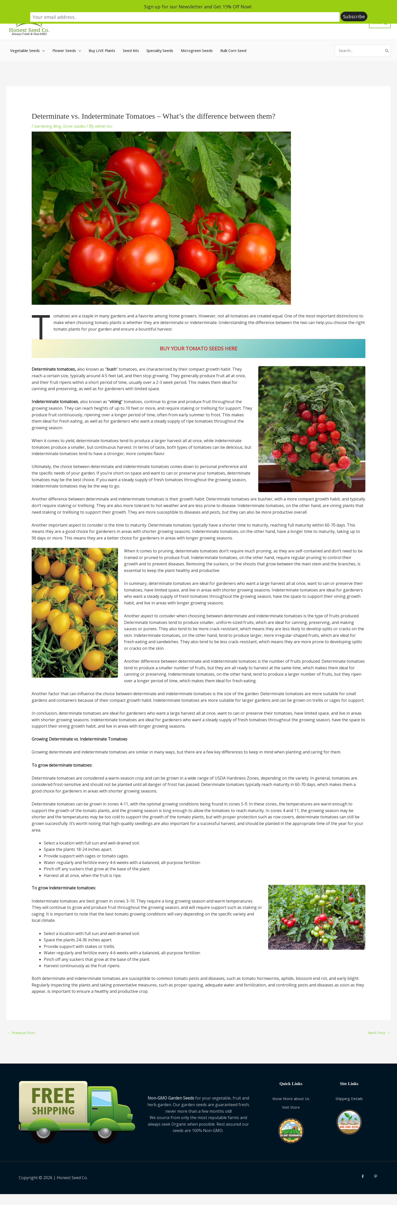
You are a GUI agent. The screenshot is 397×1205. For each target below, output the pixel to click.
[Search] (386, 68)
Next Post (378, 1048)
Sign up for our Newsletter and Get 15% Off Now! (152, 7)
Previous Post (22, 1048)
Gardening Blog (49, 141)
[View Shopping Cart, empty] (379, 33)
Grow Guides (78, 141)
